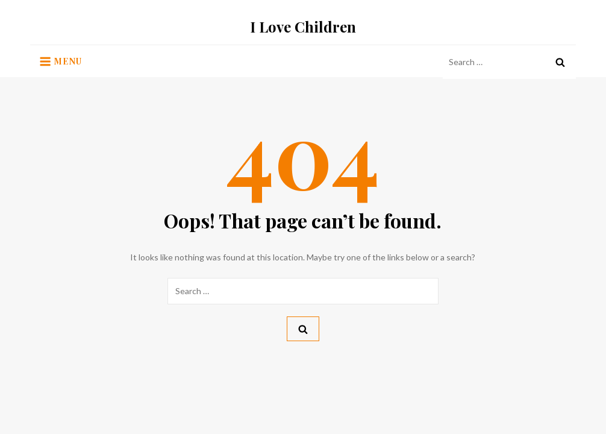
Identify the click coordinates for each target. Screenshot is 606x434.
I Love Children (303, 26)
